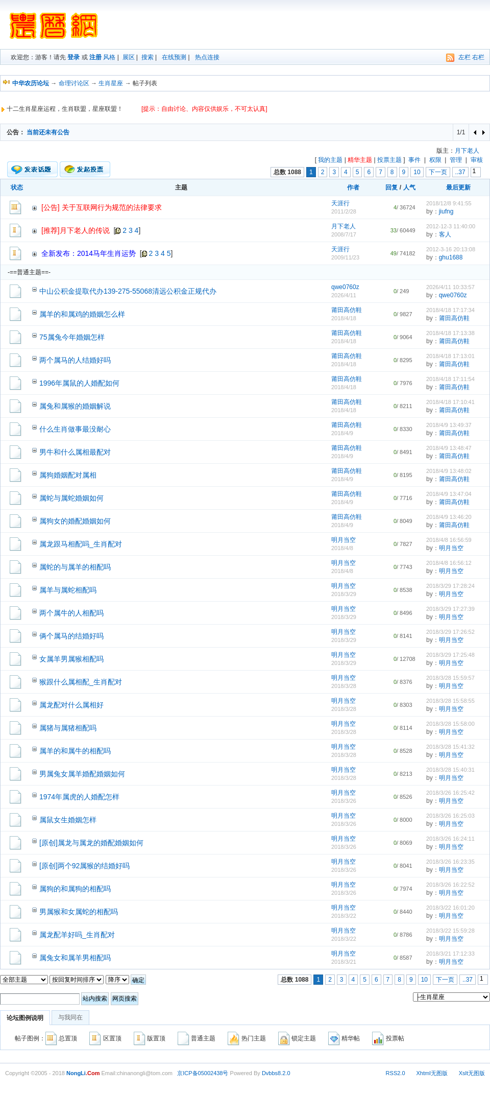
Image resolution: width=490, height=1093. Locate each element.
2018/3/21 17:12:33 (450, 954)
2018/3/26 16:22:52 (450, 885)
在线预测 (174, 57)
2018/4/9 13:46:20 (449, 517)
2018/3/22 (343, 916)
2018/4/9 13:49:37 (449, 425)
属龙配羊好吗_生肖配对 (77, 935)
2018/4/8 (342, 548)
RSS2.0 (395, 1073)
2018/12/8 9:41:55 (449, 203)
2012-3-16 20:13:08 (450, 249)
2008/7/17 (343, 234)
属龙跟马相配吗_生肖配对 (80, 544)
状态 (17, 187)
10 (416, 172)
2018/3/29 (343, 594)
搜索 (147, 57)
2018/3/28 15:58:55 (450, 701)
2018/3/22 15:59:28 (450, 931)
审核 (477, 159)
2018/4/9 (342, 433)
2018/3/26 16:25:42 (450, 793)
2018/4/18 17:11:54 (450, 379)
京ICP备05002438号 (202, 1073)
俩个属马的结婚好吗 (71, 636)
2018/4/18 (343, 318)
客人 (445, 234)
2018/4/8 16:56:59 (449, 540)
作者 (353, 187)
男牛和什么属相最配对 (75, 452)
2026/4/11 (343, 295)
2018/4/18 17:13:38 (450, 333)
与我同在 (70, 1017)
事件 (414, 159)
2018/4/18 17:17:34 (450, 310)
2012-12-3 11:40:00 (450, 226)
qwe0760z (345, 287)
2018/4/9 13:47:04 (449, 494)
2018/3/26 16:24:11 (450, 839)
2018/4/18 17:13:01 (450, 356)
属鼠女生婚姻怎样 (67, 820)
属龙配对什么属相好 (71, 705)
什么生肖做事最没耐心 (75, 429)
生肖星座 (111, 83)
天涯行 (340, 203)
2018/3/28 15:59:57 (450, 678)
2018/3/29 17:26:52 (450, 632)
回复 (391, 187)
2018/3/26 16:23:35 (450, 862)
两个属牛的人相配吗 (71, 613)
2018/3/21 (343, 962)
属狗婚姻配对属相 (67, 475)
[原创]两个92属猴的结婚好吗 (84, 866)
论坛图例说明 (25, 1017)
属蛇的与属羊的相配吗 (75, 567)
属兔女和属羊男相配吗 (75, 958)
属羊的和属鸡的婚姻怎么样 (82, 314)
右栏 (478, 57)
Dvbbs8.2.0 (276, 1073)
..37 (460, 172)
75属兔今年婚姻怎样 (72, 337)
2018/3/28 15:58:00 (450, 724)
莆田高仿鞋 (346, 310)
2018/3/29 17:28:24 (450, 586)
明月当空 (343, 539)
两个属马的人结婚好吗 (75, 360)
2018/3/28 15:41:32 (450, 747)
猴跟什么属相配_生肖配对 (80, 682)
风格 (109, 57)
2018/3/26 (343, 801)
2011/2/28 (343, 211)
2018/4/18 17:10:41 (450, 402)
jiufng (446, 211)
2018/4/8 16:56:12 (449, 563)
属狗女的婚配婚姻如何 (75, 521)
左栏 (464, 57)
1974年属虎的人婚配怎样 (79, 797)
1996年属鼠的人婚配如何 (79, 383)
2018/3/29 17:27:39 (450, 609)
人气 (409, 187)
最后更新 (458, 187)
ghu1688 (451, 257)
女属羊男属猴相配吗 (71, 659)
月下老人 (467, 150)
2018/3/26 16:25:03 (450, 816)
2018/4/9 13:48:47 (449, 448)
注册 (95, 57)
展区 (128, 57)
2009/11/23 (345, 257)
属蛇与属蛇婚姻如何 (71, 498)
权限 (435, 159)
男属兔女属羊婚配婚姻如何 (82, 774)
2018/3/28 (343, 686)
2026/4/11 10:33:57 (450, 287)
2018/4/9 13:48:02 (449, 471)
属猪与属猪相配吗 (67, 728)
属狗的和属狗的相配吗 (75, 889)
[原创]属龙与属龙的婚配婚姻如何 (91, 843)
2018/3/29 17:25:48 (450, 655)
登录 (73, 57)
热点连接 (207, 57)
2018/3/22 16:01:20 (450, 908)
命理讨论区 (74, 83)
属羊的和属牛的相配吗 (75, 751)
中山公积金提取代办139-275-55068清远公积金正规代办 (127, 291)
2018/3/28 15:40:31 (450, 770)
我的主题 (330, 159)
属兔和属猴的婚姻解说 (75, 406)
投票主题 (389, 159)
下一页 (438, 172)
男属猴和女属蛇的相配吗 (78, 912)
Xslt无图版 (472, 1073)
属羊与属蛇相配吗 (67, 590)
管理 (456, 159)
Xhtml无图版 (432, 1073)
